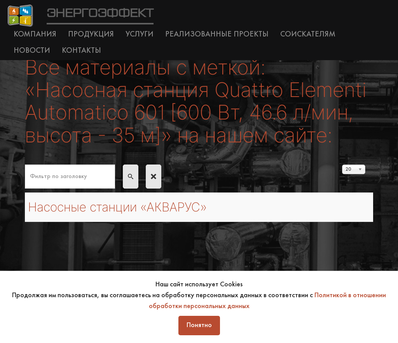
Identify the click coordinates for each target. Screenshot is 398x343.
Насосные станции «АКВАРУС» (117, 207)
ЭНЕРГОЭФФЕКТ (100, 13)
